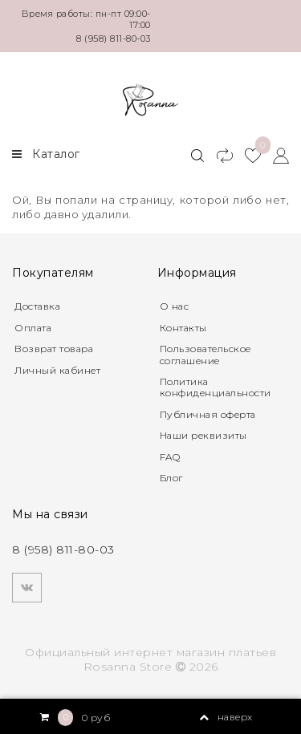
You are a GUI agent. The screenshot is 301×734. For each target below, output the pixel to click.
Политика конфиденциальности (215, 387)
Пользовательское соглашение (205, 354)
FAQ (170, 457)
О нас (174, 306)
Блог (171, 478)
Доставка (37, 306)
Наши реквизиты (203, 435)
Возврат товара (53, 349)
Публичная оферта (208, 414)
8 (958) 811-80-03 (113, 38)
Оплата (32, 328)
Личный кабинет (57, 370)
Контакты (183, 328)
